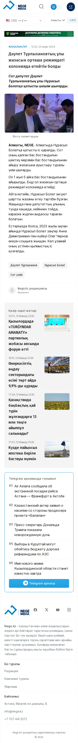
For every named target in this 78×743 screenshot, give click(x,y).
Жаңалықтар (18, 46)
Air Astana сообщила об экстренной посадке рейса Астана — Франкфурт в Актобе (39, 491)
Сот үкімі (16, 275)
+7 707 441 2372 (15, 719)
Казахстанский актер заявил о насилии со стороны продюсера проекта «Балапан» (40, 510)
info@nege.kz (13, 711)
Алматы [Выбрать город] (58, 20)
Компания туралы (16, 678)
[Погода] (72, 20)
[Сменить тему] (55, 7)
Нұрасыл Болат (55, 265)
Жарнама (10, 686)
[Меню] (71, 6)
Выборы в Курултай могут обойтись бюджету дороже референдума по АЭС (36, 549)
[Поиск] (41, 7)
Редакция (11, 671)
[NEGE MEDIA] (14, 5)
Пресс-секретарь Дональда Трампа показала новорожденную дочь (36, 530)
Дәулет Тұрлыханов (24, 265)
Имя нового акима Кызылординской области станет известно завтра (41, 568)
